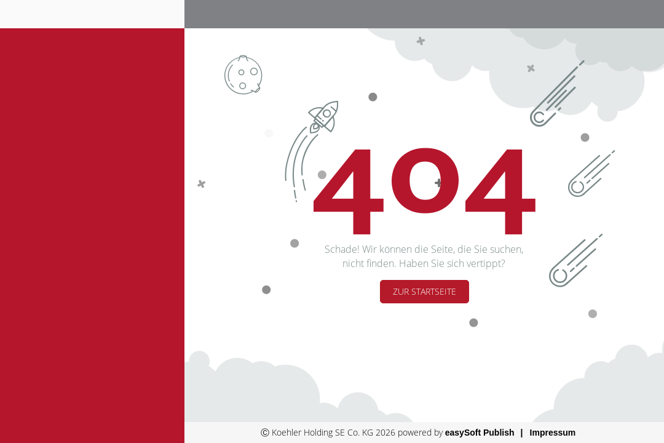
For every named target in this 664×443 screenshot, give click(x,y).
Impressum (553, 432)
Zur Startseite (424, 291)
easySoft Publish (480, 432)
